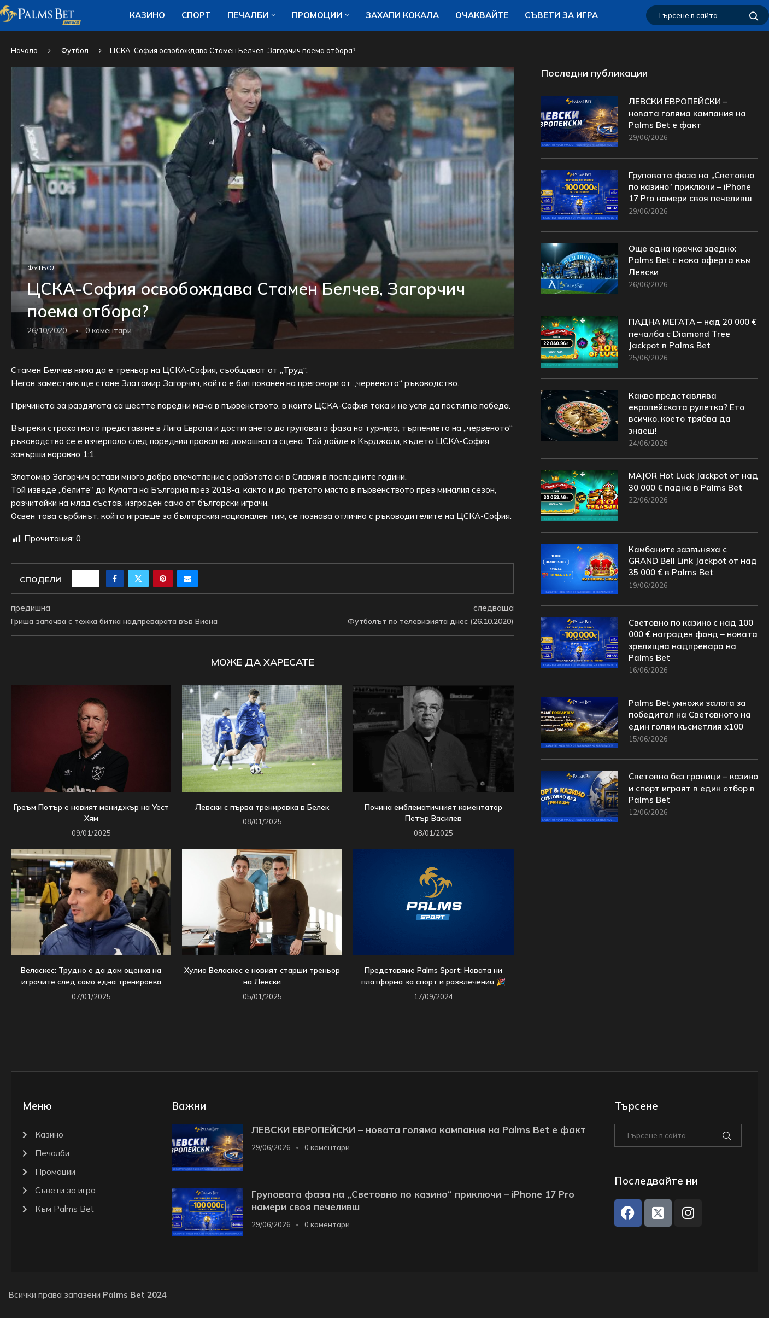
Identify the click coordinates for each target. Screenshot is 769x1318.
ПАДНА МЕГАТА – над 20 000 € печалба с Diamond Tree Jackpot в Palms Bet (692, 343)
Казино (147, 15)
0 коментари (327, 1147)
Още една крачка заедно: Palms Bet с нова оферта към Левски (691, 270)
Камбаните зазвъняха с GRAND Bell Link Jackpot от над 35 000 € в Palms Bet (686, 573)
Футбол (75, 50)
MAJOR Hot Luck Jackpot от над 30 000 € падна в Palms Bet (688, 500)
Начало (24, 50)
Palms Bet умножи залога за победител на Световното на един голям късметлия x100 (691, 730)
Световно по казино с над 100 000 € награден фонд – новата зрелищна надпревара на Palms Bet (688, 653)
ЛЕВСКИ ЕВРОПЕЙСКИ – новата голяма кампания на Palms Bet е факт (689, 114)
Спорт (196, 15)
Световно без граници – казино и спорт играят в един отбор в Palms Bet (692, 803)
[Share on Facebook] (115, 578)
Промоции (317, 15)
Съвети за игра (561, 15)
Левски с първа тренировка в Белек (262, 807)
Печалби (247, 15)
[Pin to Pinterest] (163, 578)
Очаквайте (481, 15)
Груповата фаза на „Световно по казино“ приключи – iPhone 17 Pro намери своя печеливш (683, 194)
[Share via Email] (187, 578)
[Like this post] (89, 578)
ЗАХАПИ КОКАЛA (402, 15)
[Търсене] (707, 15)
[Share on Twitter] (138, 578)
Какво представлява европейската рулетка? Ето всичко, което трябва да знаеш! (688, 423)
